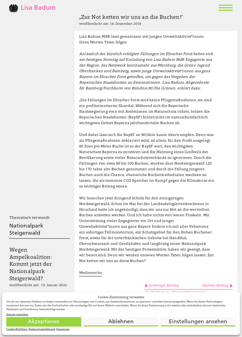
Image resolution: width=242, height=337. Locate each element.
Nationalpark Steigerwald (26, 229)
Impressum (63, 329)
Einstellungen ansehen (198, 322)
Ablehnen (121, 322)
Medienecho (90, 273)
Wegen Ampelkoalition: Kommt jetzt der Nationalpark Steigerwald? (30, 265)
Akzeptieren (44, 322)
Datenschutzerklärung (41, 329)
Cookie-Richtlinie (16, 329)
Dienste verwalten (17, 314)
